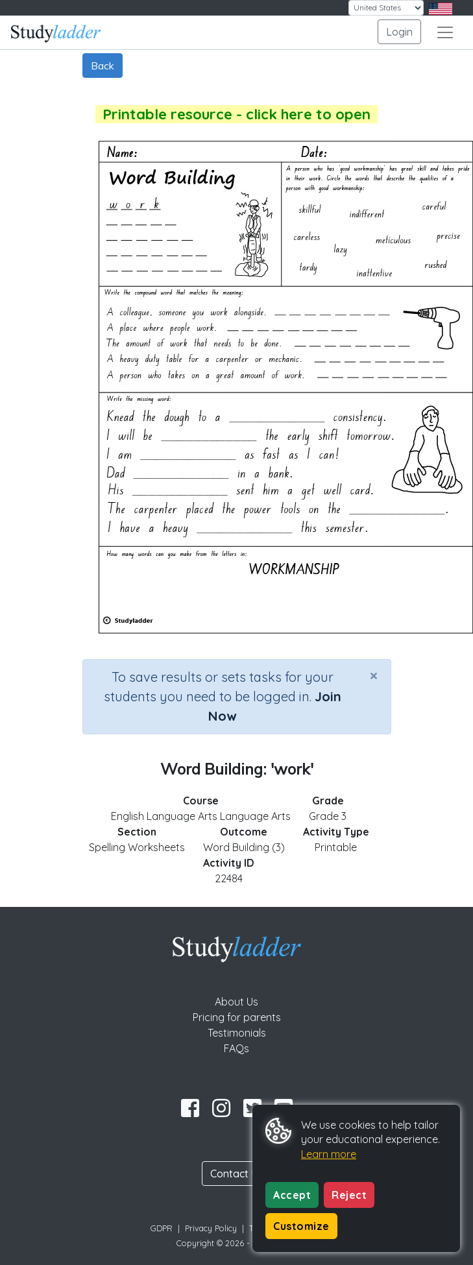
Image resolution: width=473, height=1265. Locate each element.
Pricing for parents (237, 1017)
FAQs (236, 1048)
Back (102, 65)
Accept (292, 1194)
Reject (349, 1194)
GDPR (162, 1228)
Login (399, 31)
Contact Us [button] (236, 1173)
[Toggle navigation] (445, 32)
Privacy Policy (211, 1228)
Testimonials (237, 1032)
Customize (301, 1226)
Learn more (328, 1154)
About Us (236, 1001)
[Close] (374, 675)
